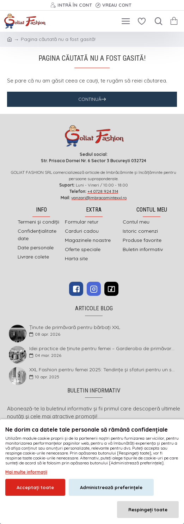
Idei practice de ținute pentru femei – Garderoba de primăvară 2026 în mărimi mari (102, 348)
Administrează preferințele (111, 487)
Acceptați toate (35, 487)
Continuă (89, 99)
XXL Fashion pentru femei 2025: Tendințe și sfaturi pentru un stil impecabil (102, 369)
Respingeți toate (147, 509)
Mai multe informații (26, 472)
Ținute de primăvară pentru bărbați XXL (74, 327)
